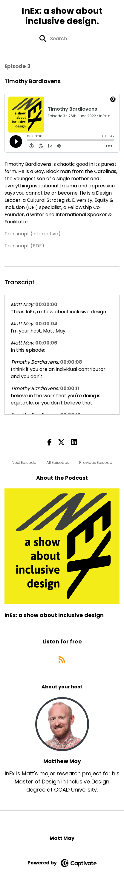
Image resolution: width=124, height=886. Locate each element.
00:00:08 (71, 362)
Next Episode (24, 462)
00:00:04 (46, 323)
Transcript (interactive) (32, 233)
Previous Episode (95, 462)
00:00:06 (46, 342)
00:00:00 (46, 304)
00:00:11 (69, 388)
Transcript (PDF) (24, 245)
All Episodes (57, 462)
